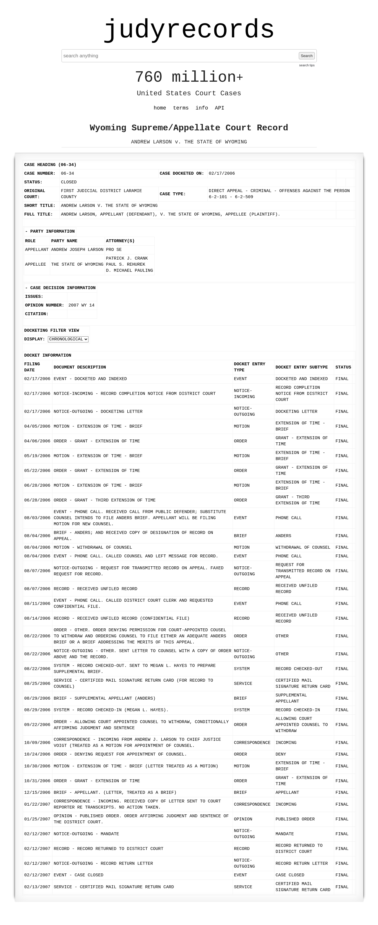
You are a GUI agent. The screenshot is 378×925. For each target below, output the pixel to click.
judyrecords (189, 30)
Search (307, 56)
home (160, 108)
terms (181, 108)
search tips (306, 65)
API (219, 108)
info (202, 108)
